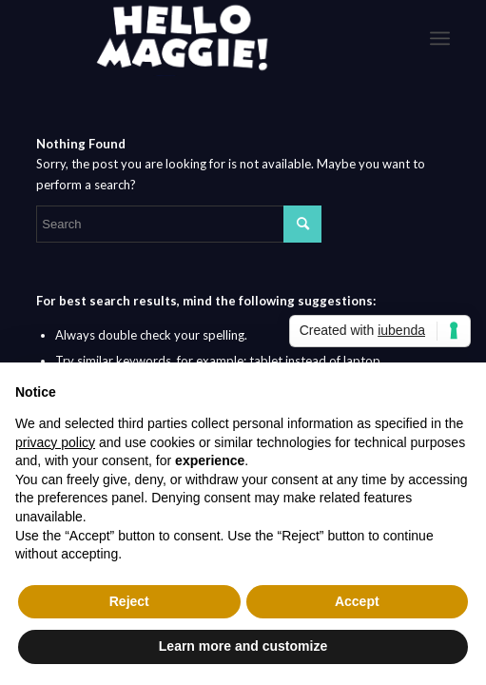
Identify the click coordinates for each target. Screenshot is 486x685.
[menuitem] (440, 38)
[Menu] (440, 38)
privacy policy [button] (55, 442)
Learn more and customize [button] (243, 646)
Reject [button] (129, 601)
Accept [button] (357, 601)
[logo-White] (201, 38)
